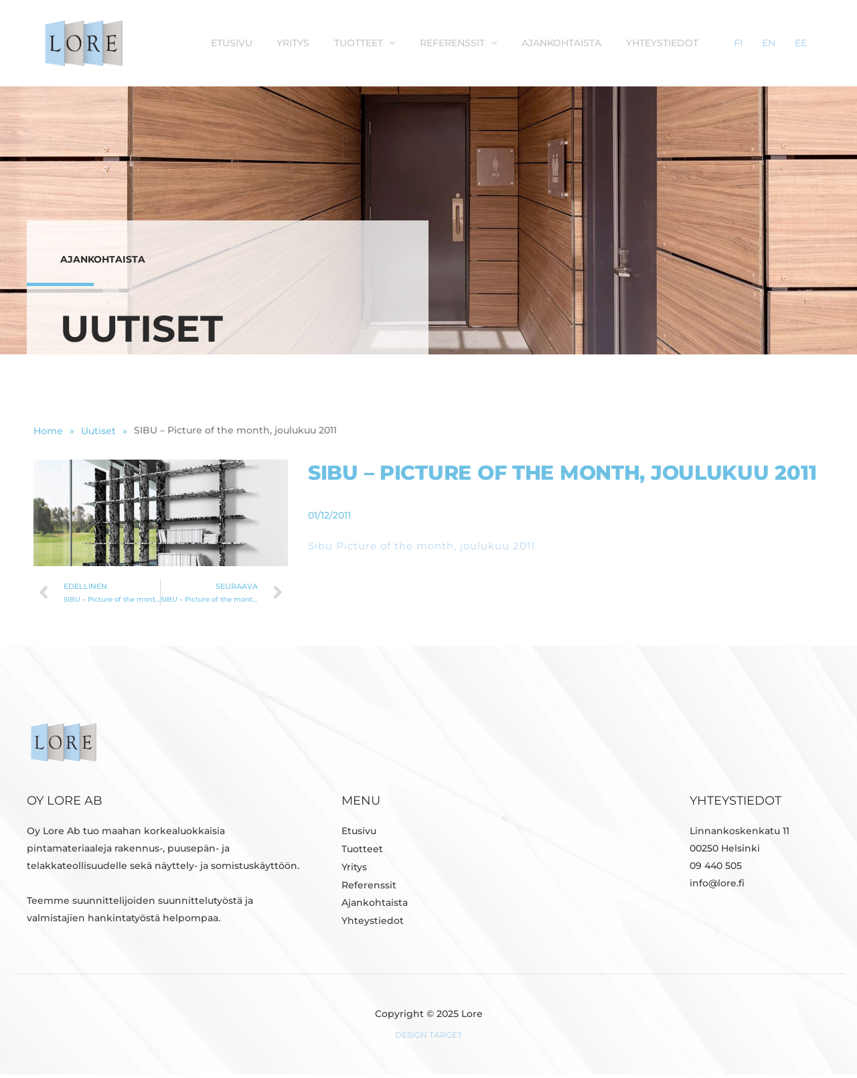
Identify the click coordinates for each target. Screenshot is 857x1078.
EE (808, 43)
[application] (447, 43)
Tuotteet (422, 43)
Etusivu (298, 43)
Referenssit (512, 43)
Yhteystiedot (707, 43)
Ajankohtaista (611, 43)
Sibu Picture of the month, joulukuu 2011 (421, 549)
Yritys (355, 43)
